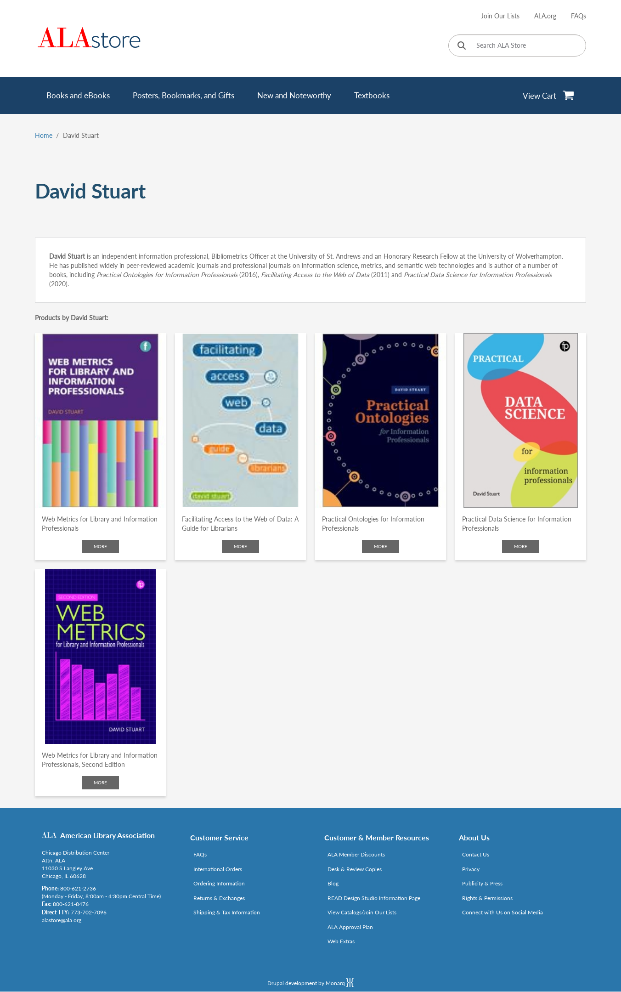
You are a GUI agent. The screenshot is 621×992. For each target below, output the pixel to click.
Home (43, 135)
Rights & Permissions (487, 898)
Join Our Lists (500, 16)
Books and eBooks (78, 95)
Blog (333, 883)
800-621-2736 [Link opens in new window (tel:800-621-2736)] (78, 888)
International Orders (217, 869)
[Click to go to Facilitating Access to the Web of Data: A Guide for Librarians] (240, 420)
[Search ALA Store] (517, 45)
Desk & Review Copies (354, 869)
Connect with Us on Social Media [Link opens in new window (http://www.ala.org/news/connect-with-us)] (502, 912)
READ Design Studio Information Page (373, 898)
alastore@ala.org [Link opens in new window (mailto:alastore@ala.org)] (61, 920)
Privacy (471, 869)
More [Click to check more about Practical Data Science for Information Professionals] (520, 546)
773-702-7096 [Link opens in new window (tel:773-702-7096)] (89, 912)
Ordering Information (219, 883)
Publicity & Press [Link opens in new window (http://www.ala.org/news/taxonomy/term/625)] (482, 883)
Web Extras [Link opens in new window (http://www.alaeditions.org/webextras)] (341, 941)
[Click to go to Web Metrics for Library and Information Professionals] (100, 420)
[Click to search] (462, 46)
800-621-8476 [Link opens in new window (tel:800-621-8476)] (71, 904)
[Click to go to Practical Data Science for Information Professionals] (520, 420)
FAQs (578, 16)
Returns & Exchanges (219, 898)
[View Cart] (549, 96)
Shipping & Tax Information (226, 912)
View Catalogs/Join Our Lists (361, 912)
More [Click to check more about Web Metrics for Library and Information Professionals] (100, 546)
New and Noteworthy (294, 95)
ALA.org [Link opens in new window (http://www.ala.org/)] (545, 16)
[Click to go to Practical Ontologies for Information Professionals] (380, 420)
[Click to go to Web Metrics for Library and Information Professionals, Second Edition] (100, 656)
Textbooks (372, 95)
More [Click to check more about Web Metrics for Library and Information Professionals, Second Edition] (100, 782)
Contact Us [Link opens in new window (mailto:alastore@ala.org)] (475, 854)
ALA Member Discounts (356, 854)
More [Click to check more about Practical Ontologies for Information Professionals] (380, 546)
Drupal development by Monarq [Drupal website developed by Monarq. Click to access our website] (310, 982)
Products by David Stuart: (71, 318)
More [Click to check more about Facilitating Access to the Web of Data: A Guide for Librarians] (240, 546)
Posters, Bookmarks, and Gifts (183, 95)
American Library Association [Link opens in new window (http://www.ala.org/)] (107, 835)
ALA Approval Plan (350, 927)
